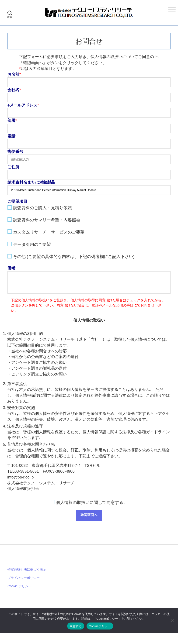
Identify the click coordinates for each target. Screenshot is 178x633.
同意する (76, 626)
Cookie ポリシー (19, 586)
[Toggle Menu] (172, 9)
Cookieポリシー (100, 626)
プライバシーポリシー (23, 578)
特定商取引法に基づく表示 (26, 570)
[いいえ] (172, 620)
